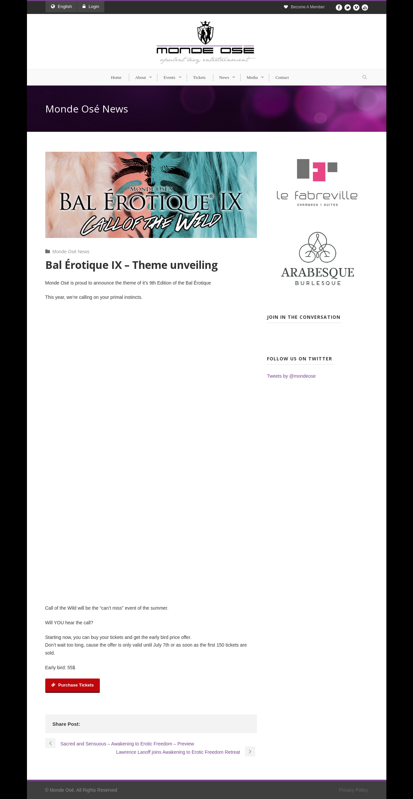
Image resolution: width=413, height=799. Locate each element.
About (140, 77)
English (61, 6)
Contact (282, 77)
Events (169, 77)
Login (91, 6)
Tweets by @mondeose (291, 376)
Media (252, 77)
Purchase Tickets (72, 685)
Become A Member (307, 7)
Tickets (199, 77)
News (224, 77)
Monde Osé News (71, 251)
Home (116, 77)
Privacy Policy (353, 790)
